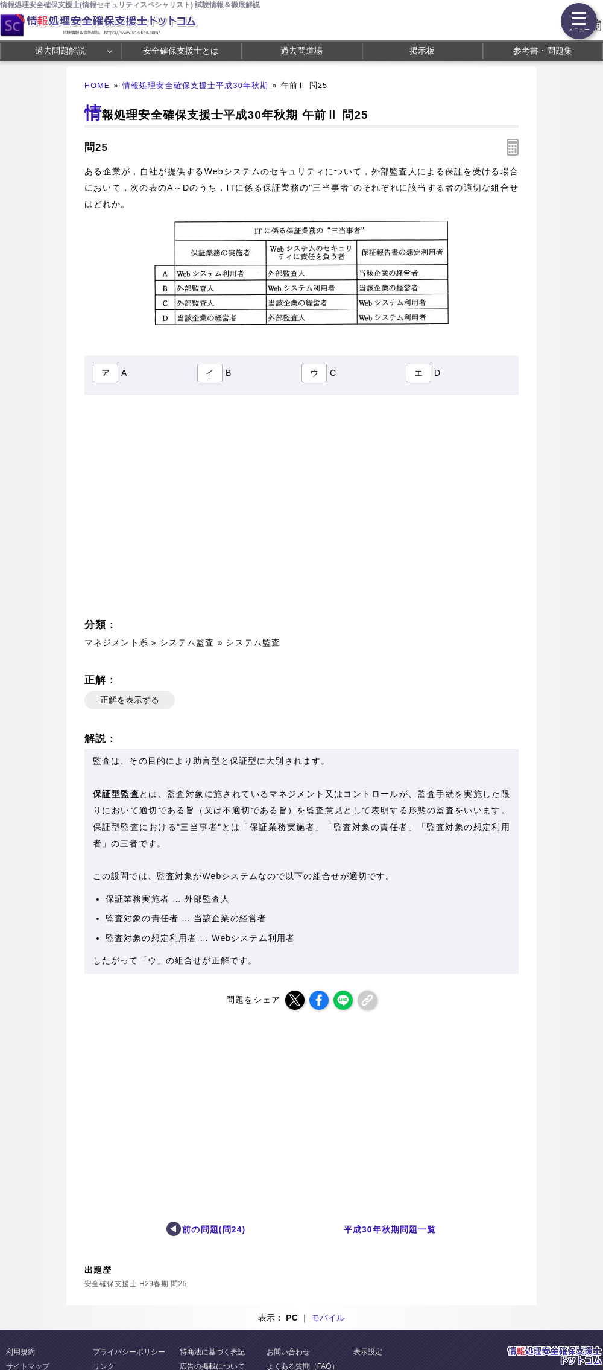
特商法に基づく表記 (212, 1352)
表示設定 (367, 1352)
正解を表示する (129, 700)
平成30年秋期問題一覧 (390, 1229)
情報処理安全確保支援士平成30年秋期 (195, 85)
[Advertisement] (190, 509)
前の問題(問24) (213, 1229)
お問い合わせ (288, 1352)
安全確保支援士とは (181, 50)
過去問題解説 (60, 50)
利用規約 (20, 1352)
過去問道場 (301, 50)
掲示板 (422, 50)
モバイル (328, 1317)
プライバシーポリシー (129, 1352)
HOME (97, 85)
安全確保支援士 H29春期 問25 (135, 1284)
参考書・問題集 (542, 50)
